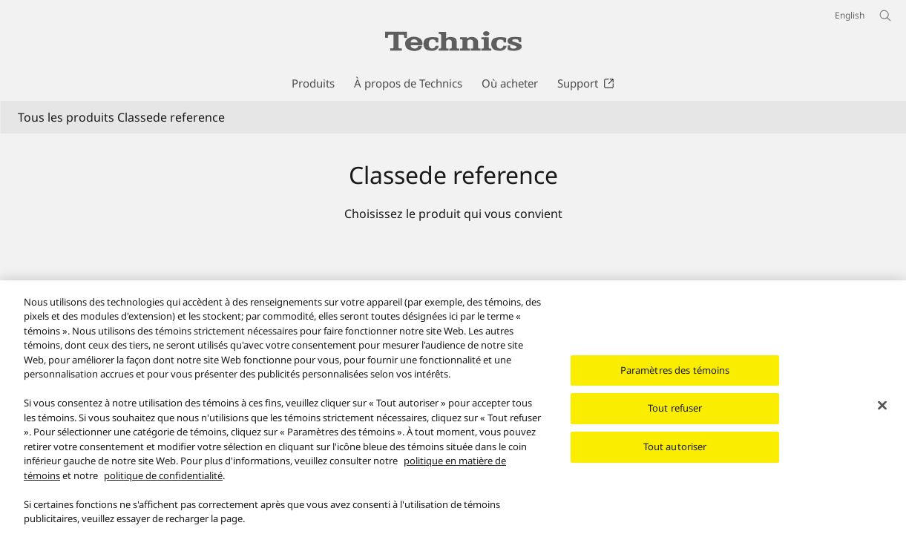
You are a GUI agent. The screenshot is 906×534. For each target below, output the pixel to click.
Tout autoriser (675, 454)
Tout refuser (675, 416)
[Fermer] (882, 413)
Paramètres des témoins (675, 377)
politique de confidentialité (163, 483)
